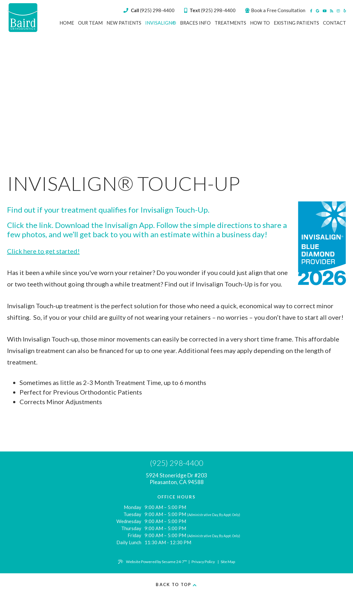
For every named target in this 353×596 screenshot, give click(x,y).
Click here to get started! (43, 251)
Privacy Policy (203, 561)
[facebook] (311, 11)
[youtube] (324, 11)
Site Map (228, 561)
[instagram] (338, 11)
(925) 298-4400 (210, 10)
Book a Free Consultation (275, 10)
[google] (317, 11)
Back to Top (176, 584)
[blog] (331, 11)
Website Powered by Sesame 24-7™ (152, 561)
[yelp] (344, 11)
